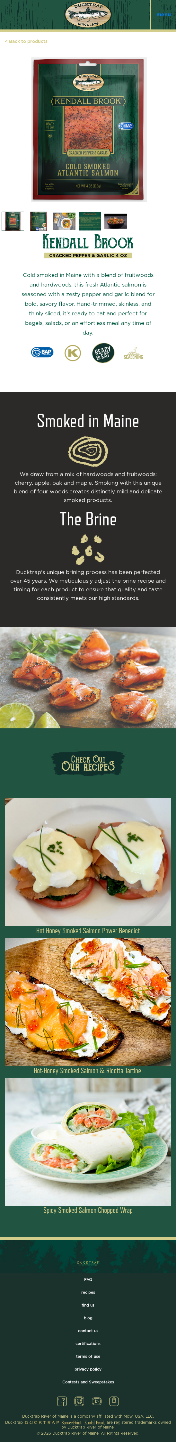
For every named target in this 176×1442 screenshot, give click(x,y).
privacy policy (88, 1369)
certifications (88, 1344)
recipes (88, 1292)
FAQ (88, 1280)
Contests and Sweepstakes (88, 1382)
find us (88, 1305)
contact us (88, 1331)
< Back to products (26, 41)
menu (163, 14)
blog (88, 1318)
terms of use (88, 1356)
